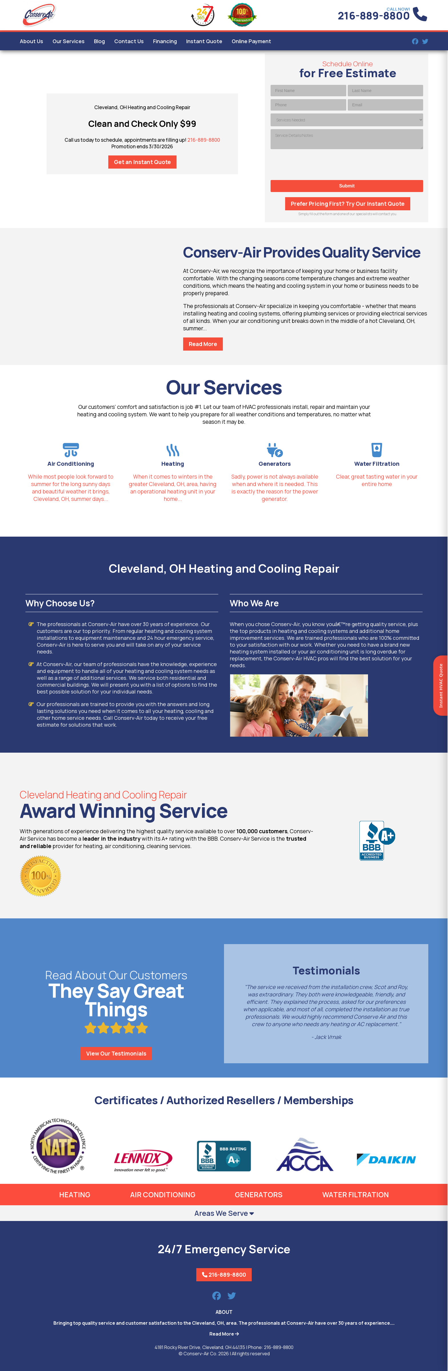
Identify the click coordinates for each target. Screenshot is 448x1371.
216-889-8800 (374, 16)
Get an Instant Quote (142, 162)
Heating (74, 1195)
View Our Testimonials (116, 1053)
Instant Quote (204, 41)
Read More (203, 344)
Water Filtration (355, 1195)
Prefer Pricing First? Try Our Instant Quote (348, 203)
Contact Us (129, 41)
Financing (165, 41)
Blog (99, 41)
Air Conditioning (162, 1195)
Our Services (69, 41)
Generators (259, 1195)
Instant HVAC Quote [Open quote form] (440, 685)
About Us (31, 41)
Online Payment (251, 41)
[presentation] (346, 164)
